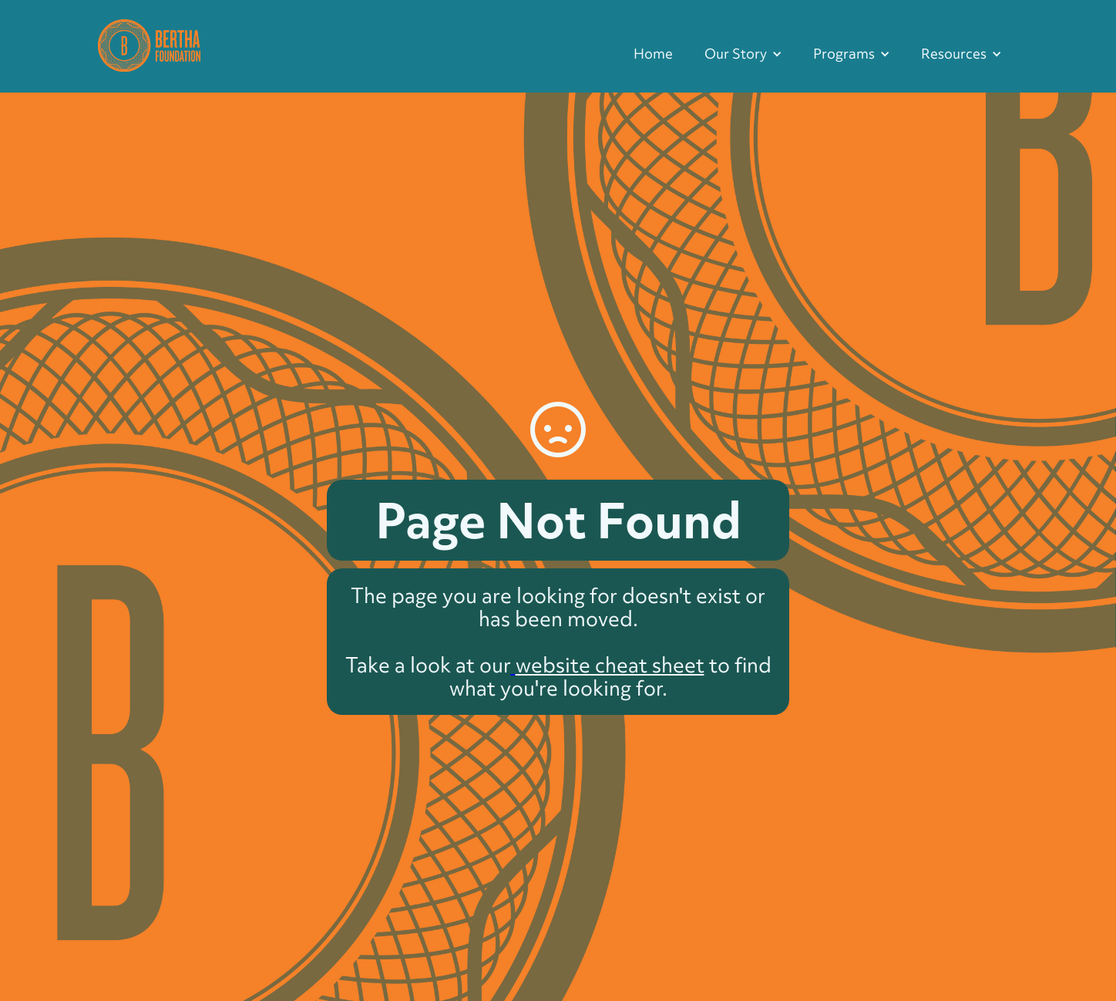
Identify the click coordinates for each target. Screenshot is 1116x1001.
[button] (743, 54)
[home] (149, 43)
